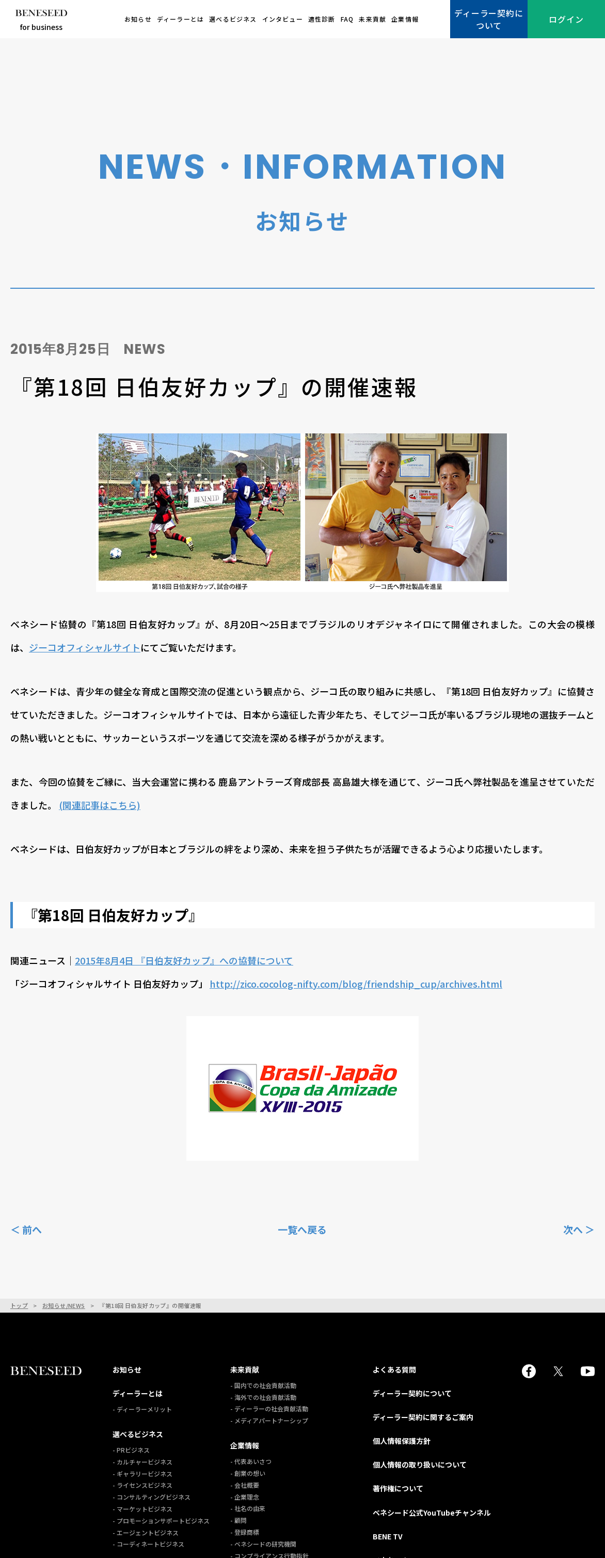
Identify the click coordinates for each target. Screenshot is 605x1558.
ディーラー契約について (488, 19)
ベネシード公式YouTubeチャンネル (432, 1512)
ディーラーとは (180, 18)
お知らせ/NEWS (63, 1305)
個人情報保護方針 (402, 1441)
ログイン (566, 19)
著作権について (398, 1488)
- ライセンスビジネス (142, 1485)
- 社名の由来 (247, 1508)
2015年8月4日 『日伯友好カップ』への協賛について (184, 960)
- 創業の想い (247, 1473)
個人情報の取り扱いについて (420, 1464)
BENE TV (388, 1536)
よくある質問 (394, 1369)
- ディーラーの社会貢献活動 (269, 1408)
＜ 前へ (26, 1229)
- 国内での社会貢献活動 (263, 1385)
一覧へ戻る (302, 1229)
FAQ (347, 18)
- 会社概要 (244, 1485)
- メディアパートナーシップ (269, 1420)
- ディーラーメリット (142, 1409)
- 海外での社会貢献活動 (263, 1397)
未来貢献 (372, 18)
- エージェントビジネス (146, 1532)
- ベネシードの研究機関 (263, 1543)
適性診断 (322, 18)
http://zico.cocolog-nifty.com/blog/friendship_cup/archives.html (356, 983)
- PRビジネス (131, 1449)
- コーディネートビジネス (148, 1543)
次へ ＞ (579, 1229)
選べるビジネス (233, 18)
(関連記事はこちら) (99, 805)
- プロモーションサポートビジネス (161, 1520)
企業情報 (405, 18)
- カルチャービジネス (142, 1461)
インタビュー (282, 18)
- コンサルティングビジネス (151, 1496)
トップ (19, 1305)
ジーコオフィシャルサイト (84, 647)
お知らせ (138, 18)
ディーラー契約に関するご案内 (423, 1417)
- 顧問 (238, 1520)
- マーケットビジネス (142, 1508)
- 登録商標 (244, 1532)
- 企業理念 (244, 1496)
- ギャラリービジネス (142, 1473)
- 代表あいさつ (251, 1461)
